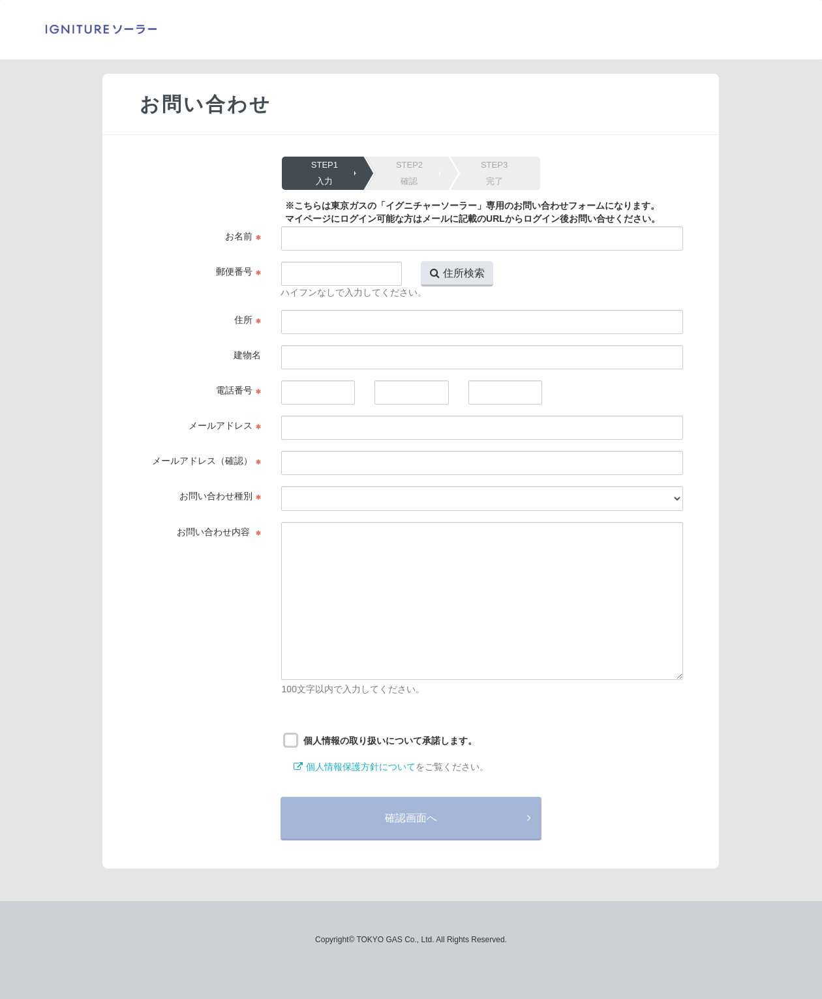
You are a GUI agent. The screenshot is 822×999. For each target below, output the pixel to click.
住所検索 (464, 273)
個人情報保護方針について (361, 766)
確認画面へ (411, 817)
